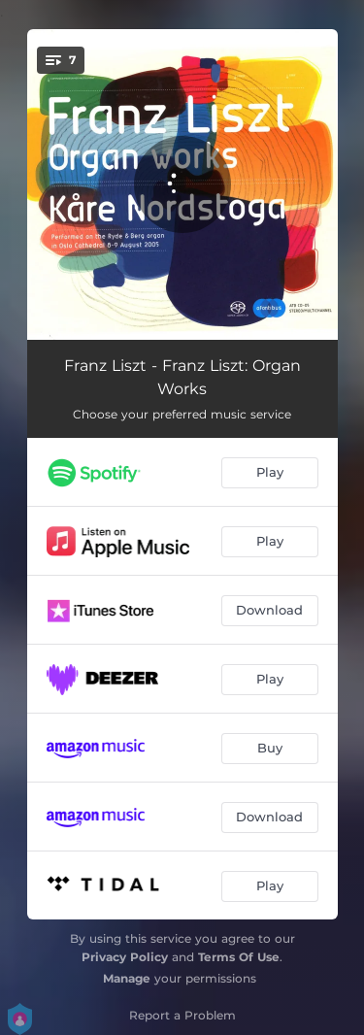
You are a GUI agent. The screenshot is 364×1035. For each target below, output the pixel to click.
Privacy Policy (125, 957)
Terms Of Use (239, 957)
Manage (126, 978)
